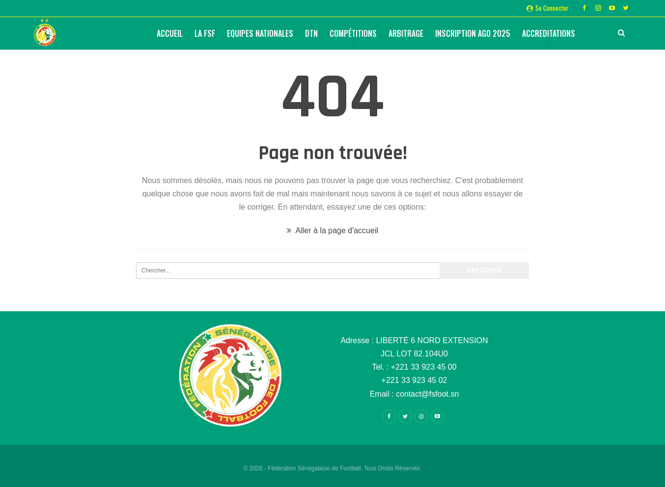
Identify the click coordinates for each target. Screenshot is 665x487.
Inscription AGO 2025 (472, 33)
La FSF (204, 33)
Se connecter (547, 8)
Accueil (170, 33)
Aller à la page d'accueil (332, 230)
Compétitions (353, 33)
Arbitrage (405, 33)
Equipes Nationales (260, 33)
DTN (311, 33)
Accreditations (548, 33)
